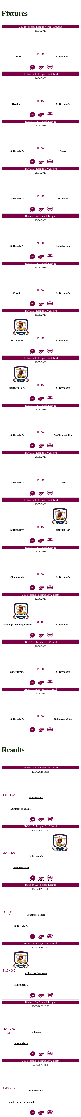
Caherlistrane (63, 245)
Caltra (63, 151)
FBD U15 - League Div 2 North (40, 168)
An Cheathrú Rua (63, 435)
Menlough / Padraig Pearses (17, 624)
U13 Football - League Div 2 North (40, 74)
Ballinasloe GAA (63, 719)
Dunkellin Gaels (63, 529)
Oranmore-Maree (36, 914)
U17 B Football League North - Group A (40, 26)
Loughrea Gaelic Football (21, 1102)
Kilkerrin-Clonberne (36, 973)
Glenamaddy (17, 577)
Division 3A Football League (40, 121)
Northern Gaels (17, 387)
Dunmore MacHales (21, 808)
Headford (17, 103)
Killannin (36, 1032)
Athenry (17, 56)
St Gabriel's (17, 340)
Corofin (17, 293)
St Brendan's (63, 56)
